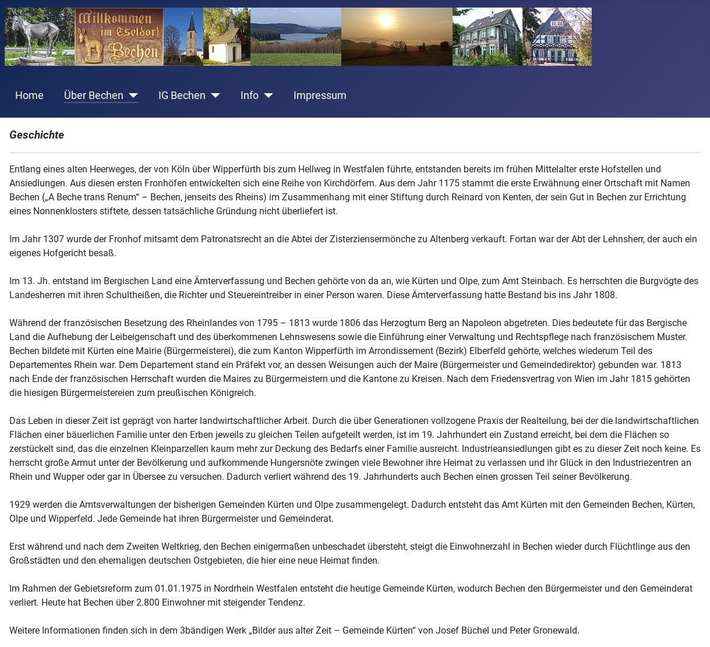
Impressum (320, 95)
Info (250, 95)
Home (29, 95)
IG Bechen (182, 95)
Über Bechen (93, 95)
